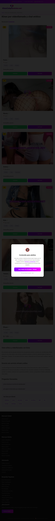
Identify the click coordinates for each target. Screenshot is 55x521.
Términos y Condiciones (30, 261)
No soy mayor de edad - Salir (27, 273)
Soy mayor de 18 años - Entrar (27, 269)
